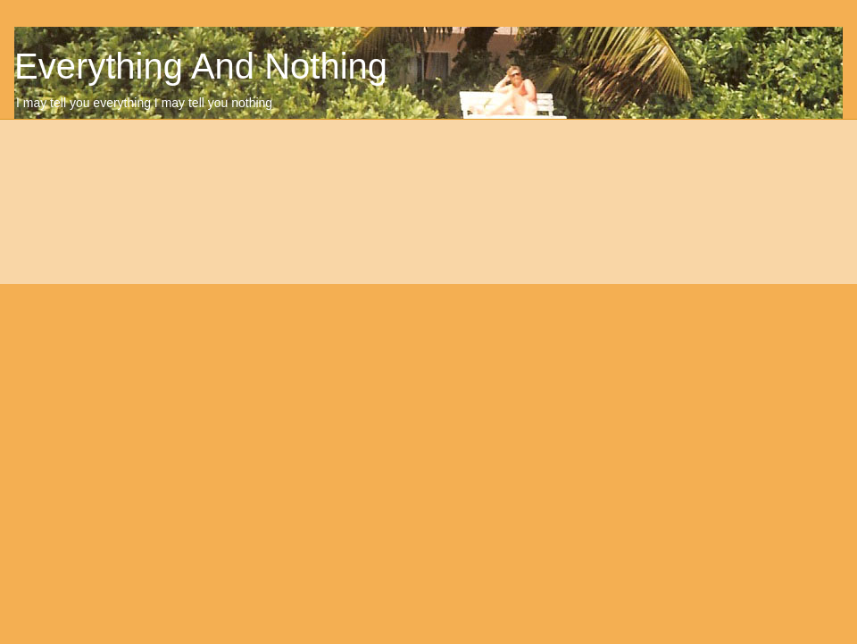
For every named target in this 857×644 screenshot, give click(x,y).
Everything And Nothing (200, 66)
